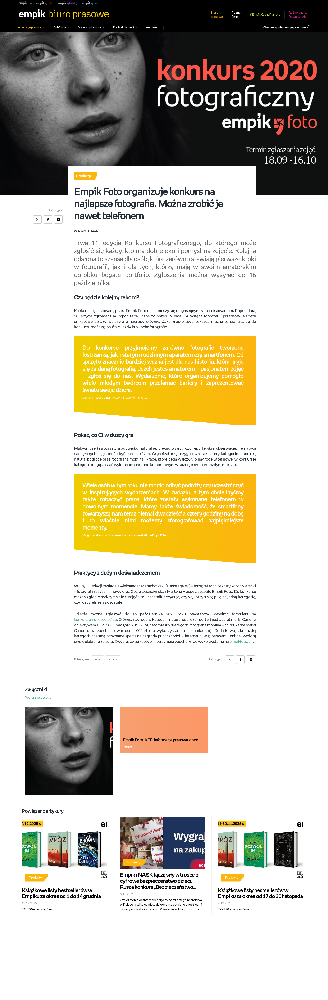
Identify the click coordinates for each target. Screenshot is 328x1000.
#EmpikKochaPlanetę (265, 14)
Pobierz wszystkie (38, 697)
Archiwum (152, 27)
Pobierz (127, 746)
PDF (97, 659)
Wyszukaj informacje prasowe (284, 27)
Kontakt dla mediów (125, 27)
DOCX (113, 659)
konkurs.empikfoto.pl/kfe (96, 620)
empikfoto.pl (240, 641)
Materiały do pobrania (91, 27)
